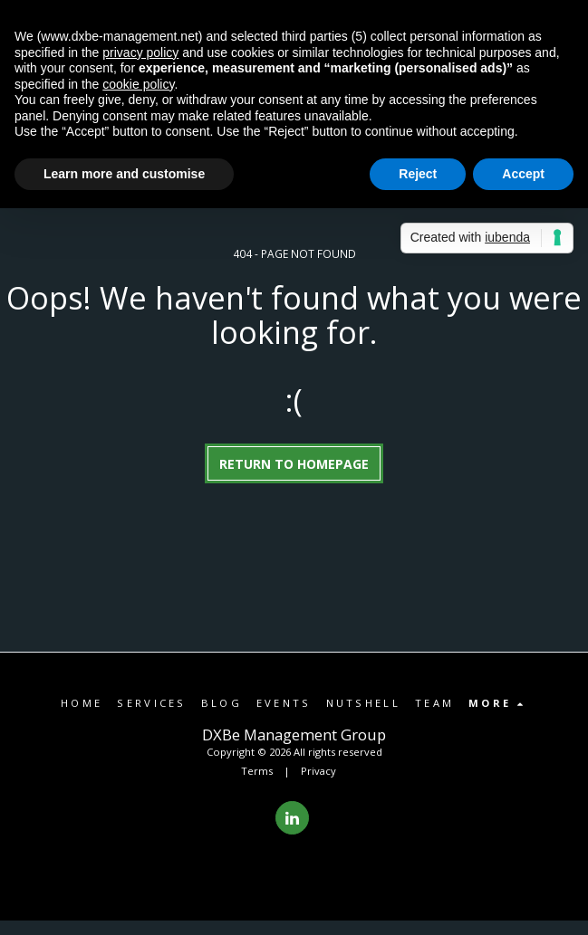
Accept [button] (523, 174)
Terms (257, 771)
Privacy (318, 771)
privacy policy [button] (140, 52)
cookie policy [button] (138, 84)
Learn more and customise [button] (124, 174)
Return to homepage (294, 463)
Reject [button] (418, 174)
